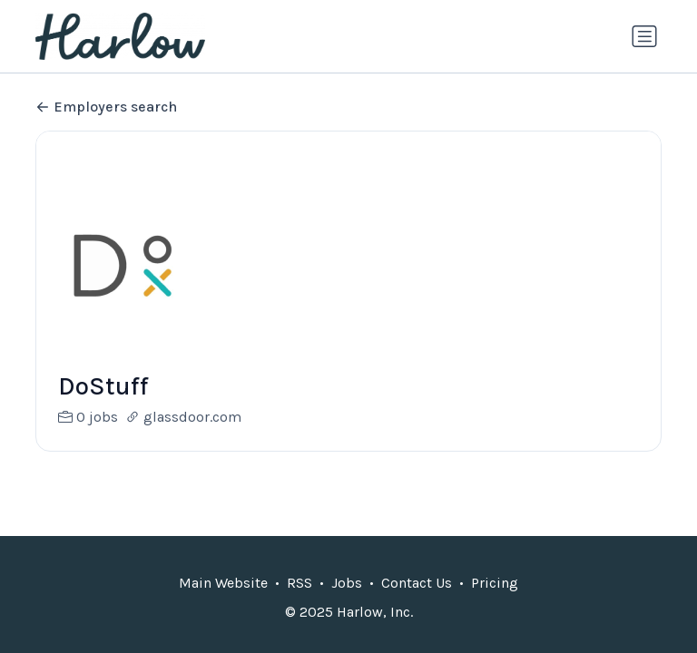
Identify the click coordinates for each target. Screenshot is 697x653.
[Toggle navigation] (644, 36)
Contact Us (416, 582)
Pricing (494, 582)
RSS (299, 582)
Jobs (346, 582)
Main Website (223, 582)
